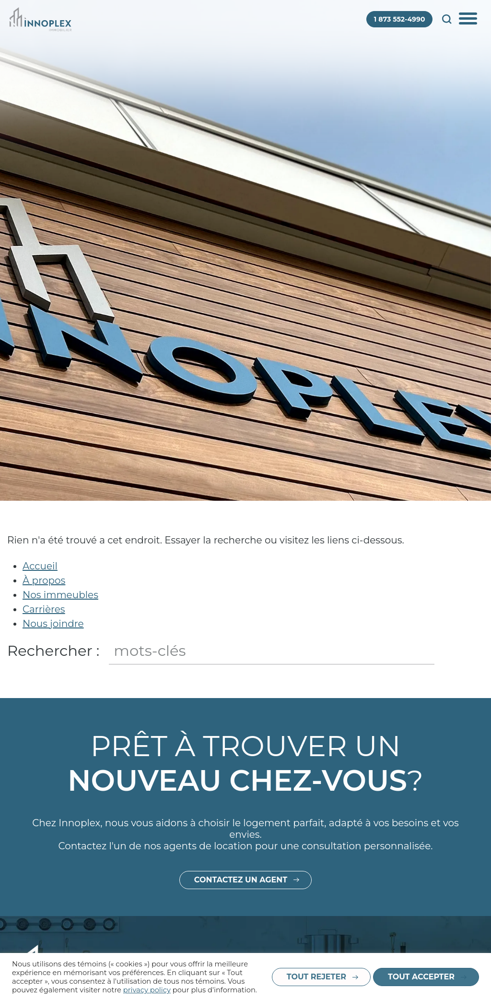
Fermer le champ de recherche (475, 650)
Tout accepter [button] (421, 976)
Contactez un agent (240, 912)
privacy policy (147, 990)
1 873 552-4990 (399, 19)
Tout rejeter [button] (316, 976)
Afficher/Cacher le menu (468, 19)
